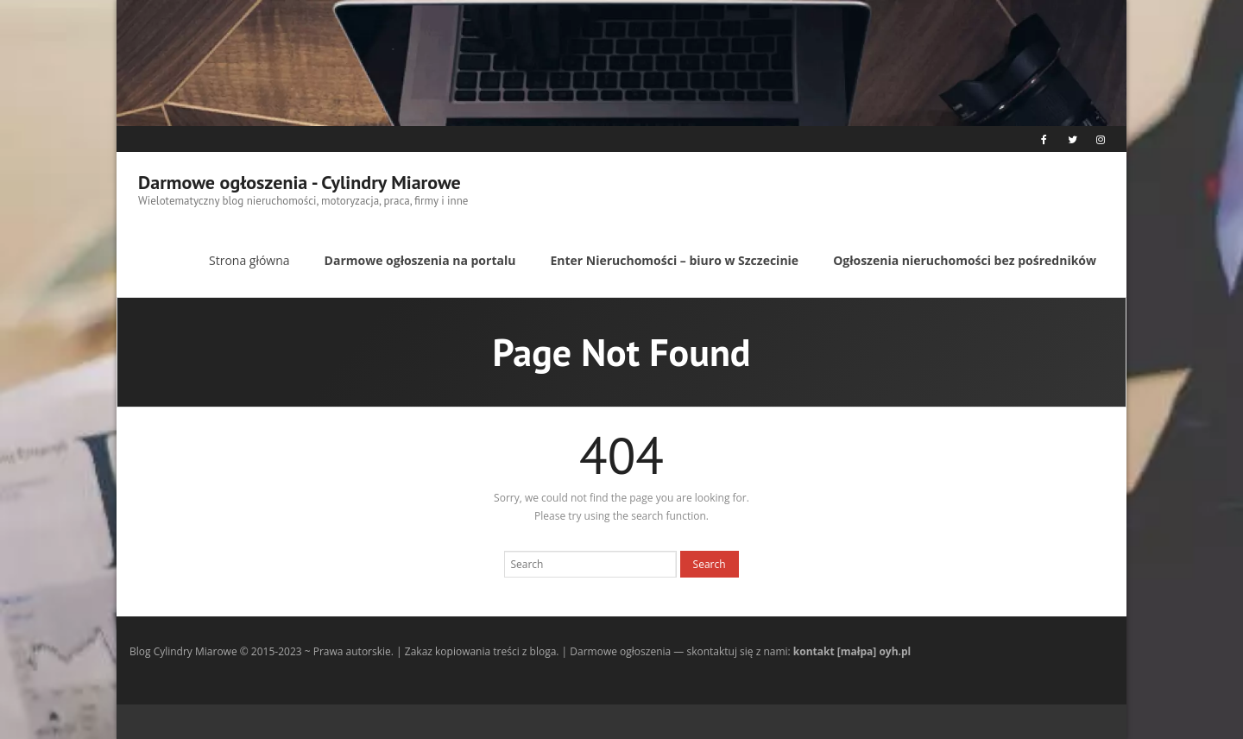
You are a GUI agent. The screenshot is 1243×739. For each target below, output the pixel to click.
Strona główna (249, 260)
